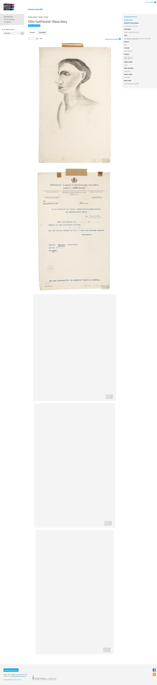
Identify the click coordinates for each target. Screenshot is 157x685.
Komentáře (42, 32)
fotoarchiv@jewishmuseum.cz (18, 676)
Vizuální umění (32, 17)
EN (147, 2)
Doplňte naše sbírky (11, 670)
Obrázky (32, 32)
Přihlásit (151, 2)
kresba (41, 17)
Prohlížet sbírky (9, 29)
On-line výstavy (9, 19)
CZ (146, 2)
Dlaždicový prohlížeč (113, 39)
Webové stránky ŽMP (35, 9)
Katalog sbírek (8, 16)
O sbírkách (7, 22)
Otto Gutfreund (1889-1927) (131, 38)
